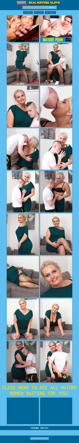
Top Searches (50, 12)
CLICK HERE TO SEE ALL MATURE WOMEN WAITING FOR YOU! (39, 390)
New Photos (39, 12)
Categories (28, 12)
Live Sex (21, 2)
